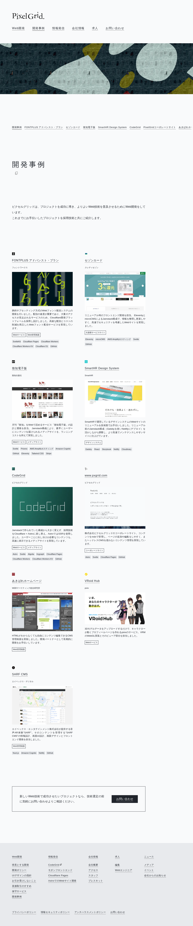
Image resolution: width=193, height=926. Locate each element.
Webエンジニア (123, 870)
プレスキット (95, 880)
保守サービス (19, 891)
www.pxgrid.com (96, 475)
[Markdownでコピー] (16, 173)
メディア (149, 864)
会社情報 (78, 28)
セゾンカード (73, 127)
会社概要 (93, 864)
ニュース (149, 856)
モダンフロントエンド (60, 870)
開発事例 (38, 28)
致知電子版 (89, 127)
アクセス (93, 870)
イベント (149, 870)
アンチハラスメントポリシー (90, 912)
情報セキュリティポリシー (55, 912)
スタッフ (93, 875)
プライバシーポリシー (24, 912)
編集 (117, 864)
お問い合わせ (115, 28)
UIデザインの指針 (21, 875)
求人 (95, 28)
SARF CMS (20, 674)
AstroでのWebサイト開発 (62, 880)
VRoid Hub (92, 580)
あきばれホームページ (27, 580)
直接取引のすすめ (21, 886)
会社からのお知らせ (155, 875)
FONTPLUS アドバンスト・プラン (44, 127)
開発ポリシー (19, 870)
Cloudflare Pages (58, 875)
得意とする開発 (20, 864)
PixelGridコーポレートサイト (159, 127)
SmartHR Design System (112, 127)
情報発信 (58, 28)
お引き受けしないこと (24, 880)
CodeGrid (135, 127)
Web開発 (18, 28)
